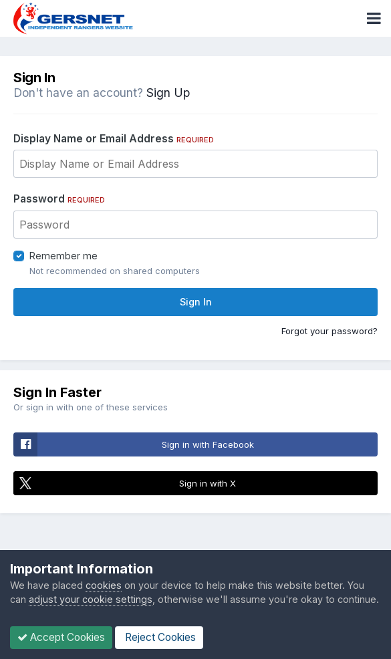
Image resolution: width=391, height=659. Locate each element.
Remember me (63, 255)
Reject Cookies (159, 637)
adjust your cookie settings (90, 599)
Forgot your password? (329, 330)
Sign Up (168, 93)
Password (59, 198)
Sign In (196, 301)
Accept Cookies (61, 637)
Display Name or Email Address (113, 138)
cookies (104, 585)
